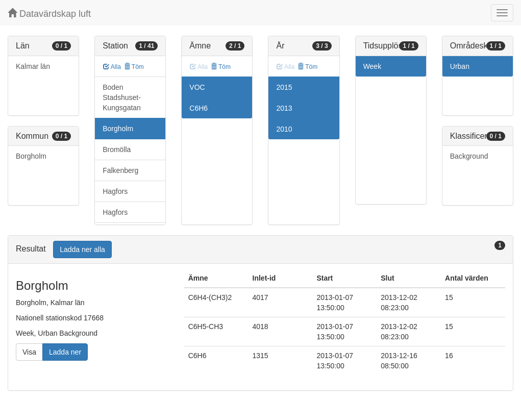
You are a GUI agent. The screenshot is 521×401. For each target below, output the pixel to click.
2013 (284, 108)
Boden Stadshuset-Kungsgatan (122, 97)
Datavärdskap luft (49, 13)
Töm (134, 66)
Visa (29, 352)
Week (372, 66)
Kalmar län (33, 66)
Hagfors (115, 191)
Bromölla (117, 149)
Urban (459, 66)
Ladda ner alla (82, 249)
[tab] (260, 250)
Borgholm (31, 156)
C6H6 (198, 108)
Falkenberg (120, 170)
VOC (197, 87)
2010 (284, 129)
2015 (284, 87)
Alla (112, 66)
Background (469, 156)
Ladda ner (65, 352)
